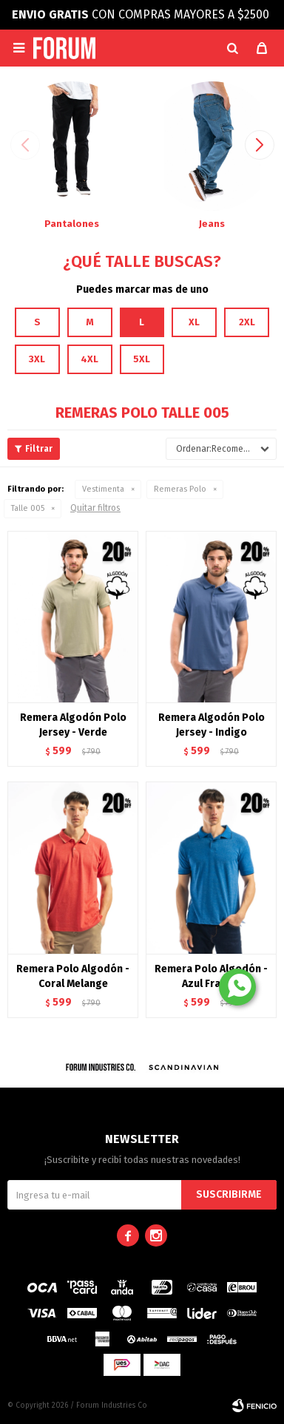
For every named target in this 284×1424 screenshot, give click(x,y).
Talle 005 (27, 508)
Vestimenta (103, 489)
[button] (232, 48)
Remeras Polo (180, 489)
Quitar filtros (95, 508)
